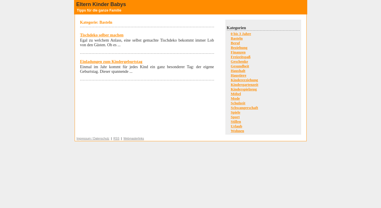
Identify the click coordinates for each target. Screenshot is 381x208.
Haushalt (238, 70)
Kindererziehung (244, 80)
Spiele (235, 112)
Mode (235, 98)
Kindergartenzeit (244, 84)
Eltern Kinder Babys (101, 4)
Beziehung (239, 47)
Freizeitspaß (241, 57)
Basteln (237, 38)
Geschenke (239, 61)
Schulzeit (238, 103)
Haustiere (238, 75)
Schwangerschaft (244, 107)
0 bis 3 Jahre (241, 33)
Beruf (235, 43)
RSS (116, 138)
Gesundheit (240, 66)
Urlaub (236, 126)
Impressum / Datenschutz (93, 138)
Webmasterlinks (134, 138)
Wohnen (237, 131)
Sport (235, 117)
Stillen (236, 121)
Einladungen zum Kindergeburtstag (111, 62)
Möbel (236, 94)
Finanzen (238, 52)
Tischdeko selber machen (102, 35)
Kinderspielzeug (244, 89)
